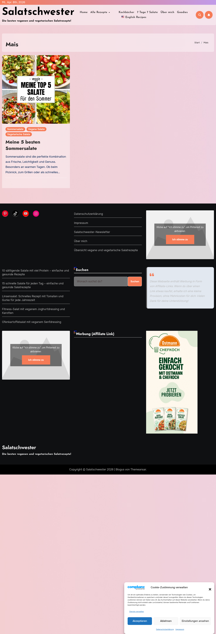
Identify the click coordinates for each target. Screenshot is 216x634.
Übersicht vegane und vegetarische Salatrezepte (106, 250)
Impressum (180, 629)
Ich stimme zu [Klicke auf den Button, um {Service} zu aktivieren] (180, 239)
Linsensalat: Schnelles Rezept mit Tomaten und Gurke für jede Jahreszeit (32, 298)
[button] (208, 587)
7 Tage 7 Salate (144, 12)
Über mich (164, 12)
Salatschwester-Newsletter (92, 232)
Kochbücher (123, 12)
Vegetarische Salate (18, 134)
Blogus (120, 469)
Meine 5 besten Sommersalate (22, 145)
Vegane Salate (36, 129)
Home (87, 12)
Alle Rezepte (102, 12)
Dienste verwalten (136, 612)
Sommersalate (15, 129)
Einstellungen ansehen (195, 621)
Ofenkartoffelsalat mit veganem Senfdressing (31, 322)
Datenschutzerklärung (165, 629)
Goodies (179, 12)
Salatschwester (38, 12)
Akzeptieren (140, 621)
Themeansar (138, 469)
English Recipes (133, 17)
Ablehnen (166, 621)
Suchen (82, 269)
